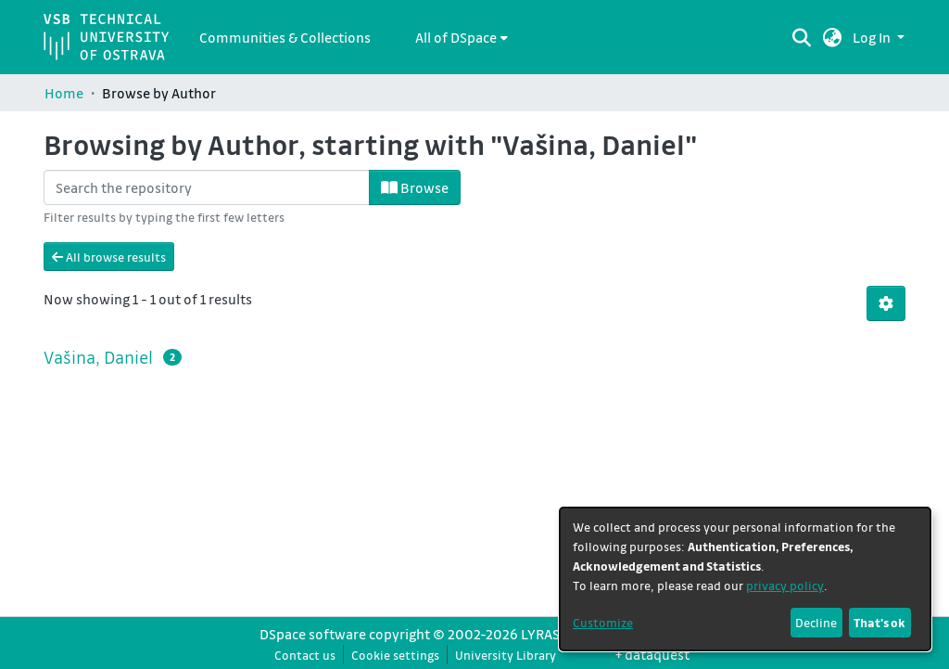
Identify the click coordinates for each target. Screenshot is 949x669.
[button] (832, 37)
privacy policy (785, 585)
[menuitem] (461, 37)
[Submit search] (802, 37)
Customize (603, 622)
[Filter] (207, 187)
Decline (816, 622)
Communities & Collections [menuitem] (285, 37)
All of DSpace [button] (456, 37)
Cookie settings (395, 655)
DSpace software (312, 633)
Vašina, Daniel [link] (98, 357)
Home (63, 93)
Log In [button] (873, 37)
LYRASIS (546, 633)
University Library (505, 655)
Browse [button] (415, 187)
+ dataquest (652, 654)
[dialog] (745, 579)
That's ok (879, 622)
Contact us (304, 655)
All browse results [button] (109, 256)
